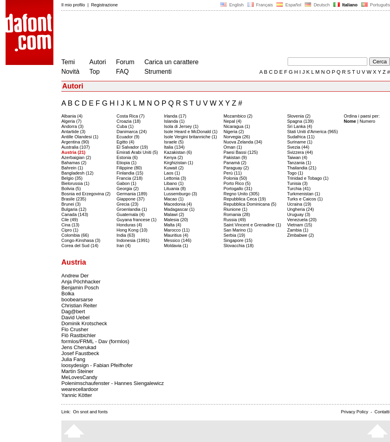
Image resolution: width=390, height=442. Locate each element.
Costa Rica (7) (131, 116)
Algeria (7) (71, 121)
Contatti (382, 411)
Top (94, 71)
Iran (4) (124, 245)
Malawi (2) (174, 214)
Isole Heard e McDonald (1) (191, 131)
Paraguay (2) (236, 167)
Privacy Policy (354, 411)
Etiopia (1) (127, 162)
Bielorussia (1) (75, 183)
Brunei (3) (70, 204)
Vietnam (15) (299, 224)
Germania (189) (132, 193)
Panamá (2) (234, 162)
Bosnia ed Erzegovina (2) (86, 193)
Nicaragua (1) (236, 126)
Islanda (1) (174, 121)
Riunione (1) (235, 209)
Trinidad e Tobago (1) (308, 178)
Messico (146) (177, 240)
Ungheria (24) (300, 209)
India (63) (126, 235)
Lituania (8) (175, 188)
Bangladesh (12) (77, 173)
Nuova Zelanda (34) (242, 141)
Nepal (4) (232, 121)
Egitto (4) (126, 141)
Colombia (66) (75, 235)
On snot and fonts (90, 411)
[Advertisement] (206, 35)
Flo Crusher (74, 329)
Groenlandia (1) (132, 209)
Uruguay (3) (298, 214)
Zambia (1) (297, 230)
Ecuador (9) (128, 136)
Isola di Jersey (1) (181, 126)
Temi (68, 62)
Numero (367, 121)
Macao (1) (174, 198)
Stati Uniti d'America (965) (312, 131)
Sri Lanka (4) (299, 126)
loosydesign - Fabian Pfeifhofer (97, 365)
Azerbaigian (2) (76, 157)
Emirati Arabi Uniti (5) (137, 152)
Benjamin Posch (80, 288)
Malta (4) (172, 224)
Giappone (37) (131, 198)
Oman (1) (232, 147)
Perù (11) (232, 173)
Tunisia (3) (297, 183)
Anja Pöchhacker (80, 282)
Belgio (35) (71, 178)
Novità (70, 71)
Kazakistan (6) (178, 152)
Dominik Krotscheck (84, 323)
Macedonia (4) (178, 204)
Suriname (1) (300, 141)
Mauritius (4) (176, 235)
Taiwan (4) (297, 157)
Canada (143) (74, 214)
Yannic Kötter (76, 395)
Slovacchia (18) (238, 245)
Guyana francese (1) (137, 219)
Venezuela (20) (302, 219)
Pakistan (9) (235, 157)
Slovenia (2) (299, 116)
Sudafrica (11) (301, 136)
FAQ (122, 71)
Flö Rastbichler (78, 335)
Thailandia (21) (301, 167)
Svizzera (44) (300, 152)
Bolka (67, 294)
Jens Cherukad (78, 347)
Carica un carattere (171, 62)
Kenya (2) (173, 157)
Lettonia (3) (175, 178)
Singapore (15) (238, 240)
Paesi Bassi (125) (240, 152)
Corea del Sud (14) (79, 245)
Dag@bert (73, 311)
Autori (97, 62)
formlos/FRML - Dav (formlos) (95, 341)
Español (288, 4)
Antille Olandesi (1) (79, 136)
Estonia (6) (127, 157)
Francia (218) (130, 178)
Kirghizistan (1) (178, 162)
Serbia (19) (234, 235)
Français (260, 4)
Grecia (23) (128, 204)
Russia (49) (234, 219)
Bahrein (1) (72, 167)
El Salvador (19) (132, 147)
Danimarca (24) (132, 131)
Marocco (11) (177, 230)
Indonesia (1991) (133, 240)
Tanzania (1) (299, 162)
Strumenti (157, 71)
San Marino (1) (238, 230)
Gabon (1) (127, 183)
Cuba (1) (125, 126)
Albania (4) (71, 116)
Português (375, 4)
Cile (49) (69, 219)
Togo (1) (295, 173)
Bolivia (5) (71, 188)
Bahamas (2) (73, 162)
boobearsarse (77, 300)
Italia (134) (174, 147)
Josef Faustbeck (80, 353)
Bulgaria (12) (73, 209)
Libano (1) (174, 183)
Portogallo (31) (237, 188)
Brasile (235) (73, 198)
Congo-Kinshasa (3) (80, 240)
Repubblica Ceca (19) (244, 198)
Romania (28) (236, 214)
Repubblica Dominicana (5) (249, 204)
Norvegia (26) (236, 136)
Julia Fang (73, 359)
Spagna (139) (300, 121)
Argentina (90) (75, 141)
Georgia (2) (128, 188)
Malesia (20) (176, 219)
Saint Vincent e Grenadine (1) (252, 224)
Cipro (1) (69, 230)
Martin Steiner (77, 371)
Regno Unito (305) (241, 193)
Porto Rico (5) (237, 183)
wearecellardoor (79, 389)
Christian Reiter (79, 305)
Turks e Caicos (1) (305, 198)
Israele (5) (174, 141)
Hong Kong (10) (132, 230)
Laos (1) (172, 173)
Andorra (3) (72, 126)
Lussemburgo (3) (180, 193)
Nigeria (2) (233, 131)
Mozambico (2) (238, 116)
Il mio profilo (73, 4)
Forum (125, 62)
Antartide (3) (73, 131)
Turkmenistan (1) (303, 193)
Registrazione (104, 4)
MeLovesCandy (79, 377)
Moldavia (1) (176, 245)
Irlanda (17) (175, 116)
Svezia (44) (298, 147)
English (232, 4)
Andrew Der (75, 276)
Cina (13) (70, 224)
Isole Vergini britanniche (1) (190, 136)
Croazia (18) (129, 121)
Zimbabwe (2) (300, 235)
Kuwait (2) (174, 167)
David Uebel (75, 317)
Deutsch (317, 4)
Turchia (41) (299, 188)
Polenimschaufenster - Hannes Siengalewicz (112, 383)
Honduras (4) (129, 224)
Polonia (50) (235, 178)
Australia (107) (75, 147)
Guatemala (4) (131, 214)
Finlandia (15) (130, 173)
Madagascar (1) (179, 209)
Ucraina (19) (299, 204)
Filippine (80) (129, 167)
